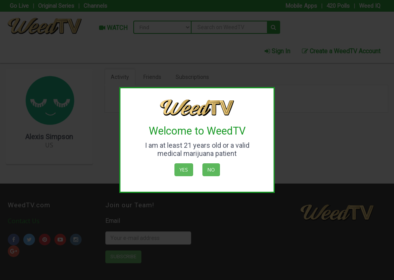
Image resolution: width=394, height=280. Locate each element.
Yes (184, 169)
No (211, 169)
